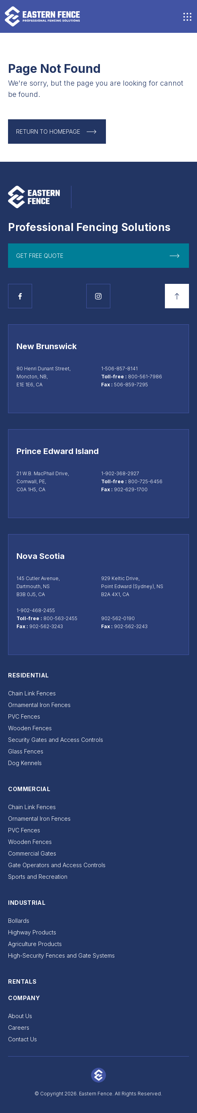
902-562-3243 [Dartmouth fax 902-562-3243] (46, 626)
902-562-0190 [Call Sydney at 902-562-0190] (118, 618)
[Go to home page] (42, 16)
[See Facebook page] (20, 296)
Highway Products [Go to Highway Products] (32, 932)
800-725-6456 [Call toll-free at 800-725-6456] (145, 481)
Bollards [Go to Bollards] (18, 920)
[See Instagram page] (98, 296)
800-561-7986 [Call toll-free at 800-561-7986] (145, 377)
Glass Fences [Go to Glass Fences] (25, 751)
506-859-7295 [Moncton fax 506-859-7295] (131, 385)
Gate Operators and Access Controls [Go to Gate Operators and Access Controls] (57, 865)
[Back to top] (177, 296)
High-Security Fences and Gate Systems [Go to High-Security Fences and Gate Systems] (61, 955)
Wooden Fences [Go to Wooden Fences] (30, 728)
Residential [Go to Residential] (28, 675)
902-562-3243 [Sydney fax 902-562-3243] (131, 626)
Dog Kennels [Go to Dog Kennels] (25, 762)
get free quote (39, 255)
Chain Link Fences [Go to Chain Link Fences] (32, 693)
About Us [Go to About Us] (20, 1016)
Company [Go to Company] (23, 997)
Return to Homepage (48, 131)
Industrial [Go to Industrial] (26, 902)
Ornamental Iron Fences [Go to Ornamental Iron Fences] (39, 704)
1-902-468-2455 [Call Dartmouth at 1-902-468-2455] (35, 610)
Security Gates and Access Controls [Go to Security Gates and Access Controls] (55, 739)
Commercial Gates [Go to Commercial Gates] (32, 853)
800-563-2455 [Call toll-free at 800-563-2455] (60, 618)
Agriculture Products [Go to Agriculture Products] (35, 943)
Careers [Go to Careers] (18, 1027)
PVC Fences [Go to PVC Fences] (24, 716)
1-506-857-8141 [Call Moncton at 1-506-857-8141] (119, 369)
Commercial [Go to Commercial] (29, 789)
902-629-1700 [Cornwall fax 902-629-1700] (131, 489)
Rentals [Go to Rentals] (22, 981)
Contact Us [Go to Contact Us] (22, 1039)
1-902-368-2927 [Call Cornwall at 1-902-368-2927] (120, 473)
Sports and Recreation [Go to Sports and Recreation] (37, 876)
